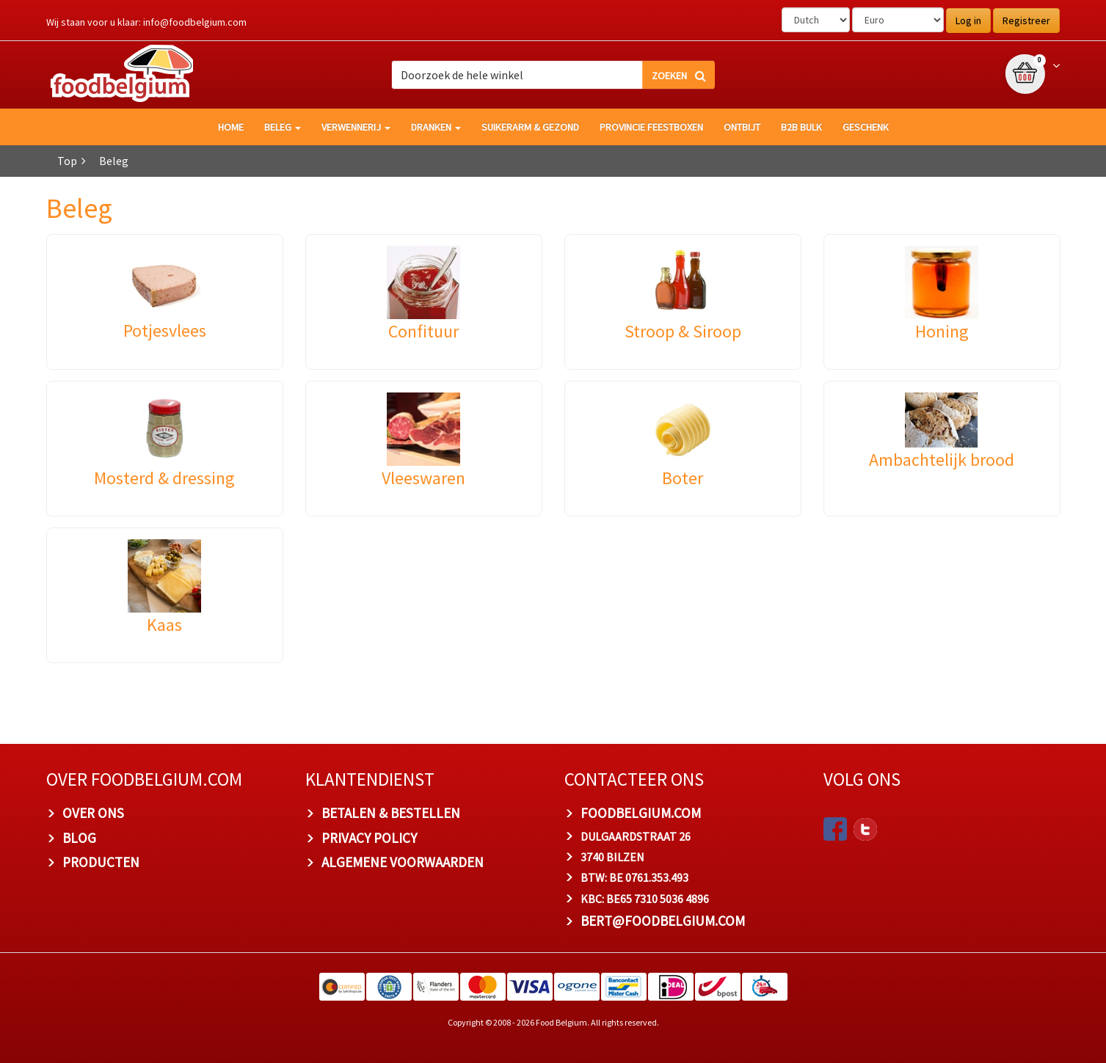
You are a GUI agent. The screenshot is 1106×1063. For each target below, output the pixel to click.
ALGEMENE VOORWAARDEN (402, 862)
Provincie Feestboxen (651, 127)
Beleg (282, 127)
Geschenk (866, 127)
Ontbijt (742, 127)
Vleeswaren (423, 478)
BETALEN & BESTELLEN (390, 813)
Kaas (164, 624)
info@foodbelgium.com (195, 22)
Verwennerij (355, 127)
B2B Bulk (801, 127)
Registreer (1026, 20)
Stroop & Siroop (683, 331)
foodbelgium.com (641, 813)
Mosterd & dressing (164, 478)
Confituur (423, 331)
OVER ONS (93, 813)
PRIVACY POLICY (369, 838)
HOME (231, 127)
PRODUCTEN (100, 862)
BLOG (79, 838)
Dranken (436, 127)
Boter (682, 478)
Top (67, 160)
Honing (942, 331)
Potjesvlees (164, 330)
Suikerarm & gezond (530, 127)
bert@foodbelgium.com (663, 920)
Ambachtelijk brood (941, 459)
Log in (968, 20)
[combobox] (553, 75)
